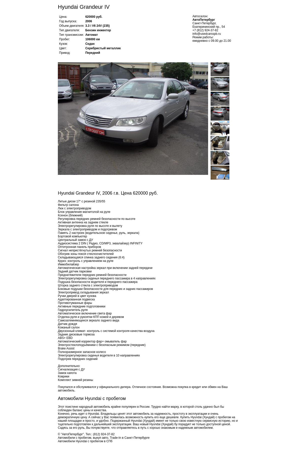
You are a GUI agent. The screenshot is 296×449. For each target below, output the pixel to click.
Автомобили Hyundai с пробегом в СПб (85, 441)
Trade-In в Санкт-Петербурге (130, 437)
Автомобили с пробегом (74, 437)
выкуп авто (100, 437)
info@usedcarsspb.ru (206, 34)
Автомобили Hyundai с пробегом (92, 398)
